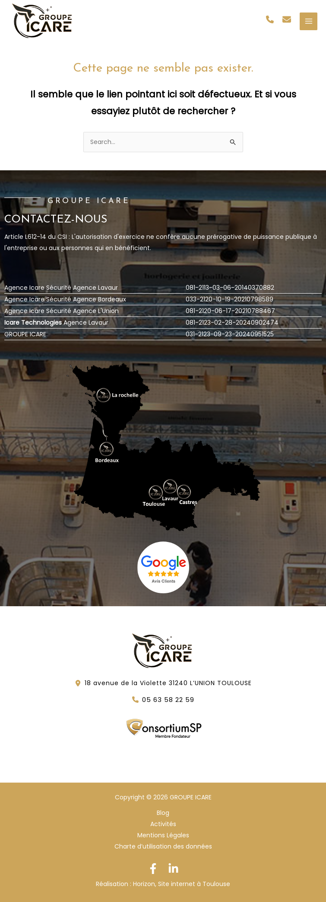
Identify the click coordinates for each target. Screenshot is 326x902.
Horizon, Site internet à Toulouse (181, 884)
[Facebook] (153, 868)
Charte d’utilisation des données (163, 846)
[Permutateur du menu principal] (308, 21)
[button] (270, 19)
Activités (163, 824)
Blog (163, 812)
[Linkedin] (173, 868)
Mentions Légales (163, 835)
